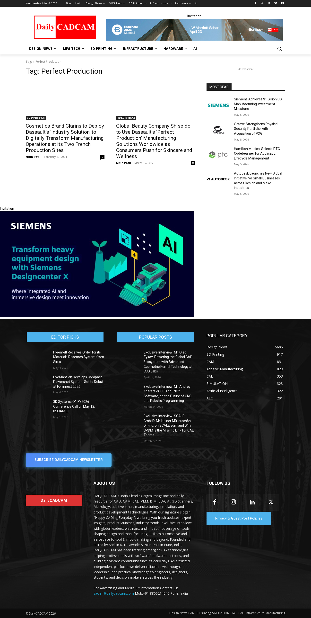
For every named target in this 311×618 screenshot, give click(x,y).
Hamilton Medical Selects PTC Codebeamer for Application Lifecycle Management (257, 153)
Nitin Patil (33, 157)
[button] (279, 48)
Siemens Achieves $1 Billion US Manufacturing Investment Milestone (258, 104)
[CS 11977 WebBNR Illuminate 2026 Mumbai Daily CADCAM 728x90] (194, 30)
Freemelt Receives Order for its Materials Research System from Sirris (78, 357)
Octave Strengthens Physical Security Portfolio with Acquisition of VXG (256, 128)
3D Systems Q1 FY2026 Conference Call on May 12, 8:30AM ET (74, 406)
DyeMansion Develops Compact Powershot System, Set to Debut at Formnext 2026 (78, 381)
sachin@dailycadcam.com (114, 593)
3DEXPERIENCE (35, 117)
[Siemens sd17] (97, 316)
